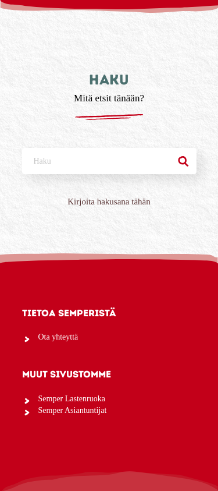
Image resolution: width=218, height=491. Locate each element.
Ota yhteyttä (58, 337)
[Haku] (183, 161)
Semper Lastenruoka (71, 398)
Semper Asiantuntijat (72, 410)
